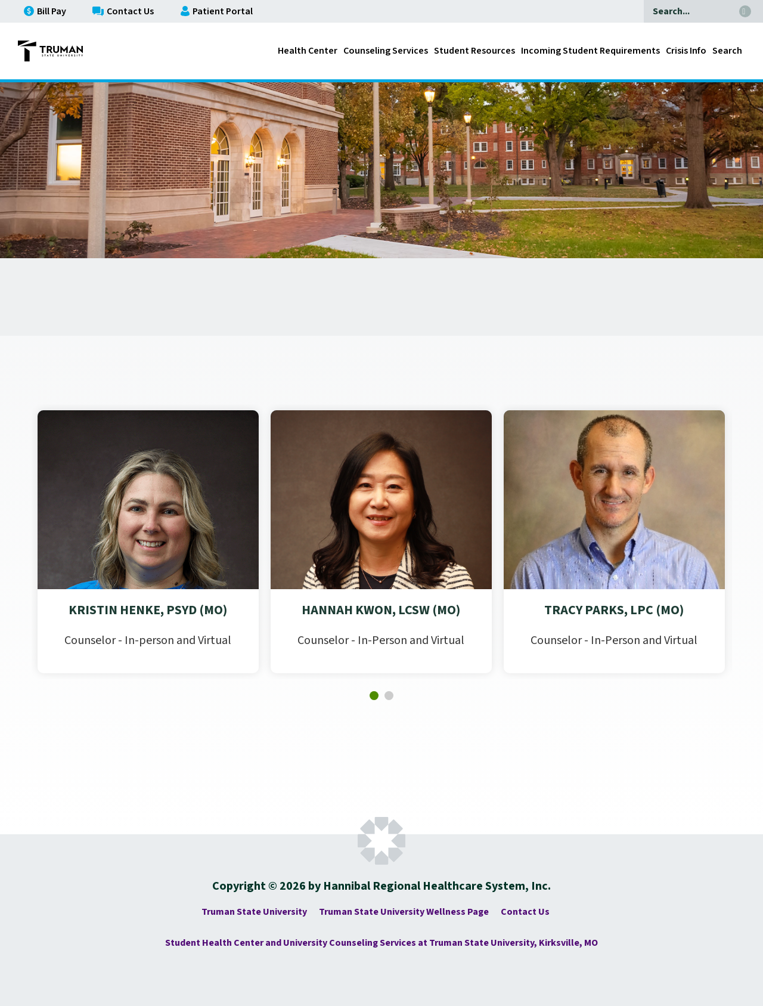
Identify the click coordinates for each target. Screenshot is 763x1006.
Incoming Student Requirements (590, 50)
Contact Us (123, 11)
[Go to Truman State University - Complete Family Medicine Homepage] (50, 51)
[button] (374, 695)
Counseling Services (385, 50)
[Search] (688, 11)
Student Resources (474, 50)
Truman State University (254, 911)
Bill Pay (45, 11)
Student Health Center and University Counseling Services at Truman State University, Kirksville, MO (381, 942)
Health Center (307, 50)
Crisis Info (686, 50)
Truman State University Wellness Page (404, 911)
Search (727, 50)
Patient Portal (217, 11)
